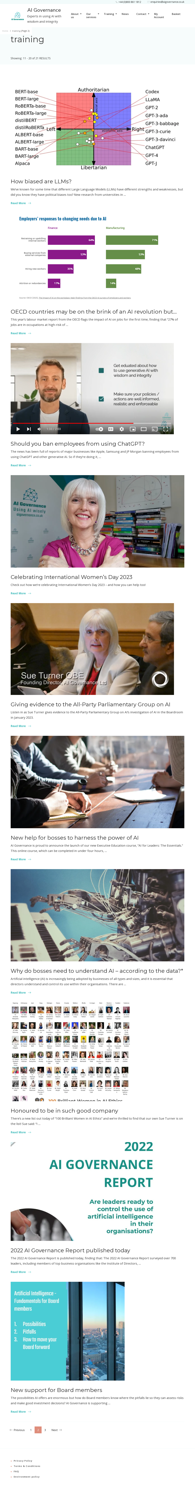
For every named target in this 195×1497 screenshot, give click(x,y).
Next (54, 1430)
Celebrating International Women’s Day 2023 (71, 577)
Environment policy (27, 1476)
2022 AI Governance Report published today (70, 1250)
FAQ (16, 1471)
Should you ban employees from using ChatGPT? (78, 443)
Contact (141, 14)
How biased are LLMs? (41, 181)
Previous (19, 1430)
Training (109, 14)
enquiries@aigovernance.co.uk (167, 2)
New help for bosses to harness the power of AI (75, 837)
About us (75, 15)
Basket (176, 14)
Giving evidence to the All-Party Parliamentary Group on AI (90, 704)
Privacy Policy (23, 1460)
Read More (18, 203)
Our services (91, 15)
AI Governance (44, 10)
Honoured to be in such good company (64, 1110)
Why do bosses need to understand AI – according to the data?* (97, 971)
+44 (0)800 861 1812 (130, 2)
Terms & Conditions (27, 1466)
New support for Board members (56, 1390)
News (125, 14)
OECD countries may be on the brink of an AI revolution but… (94, 311)
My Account (159, 15)
